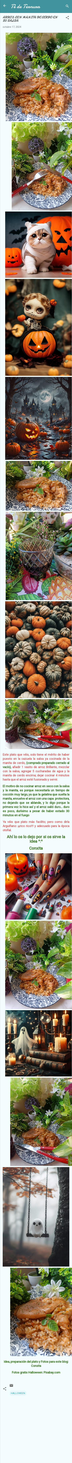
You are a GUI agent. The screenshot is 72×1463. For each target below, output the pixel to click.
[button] (67, 18)
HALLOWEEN (18, 1393)
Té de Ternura (25, 6)
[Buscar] (67, 7)
